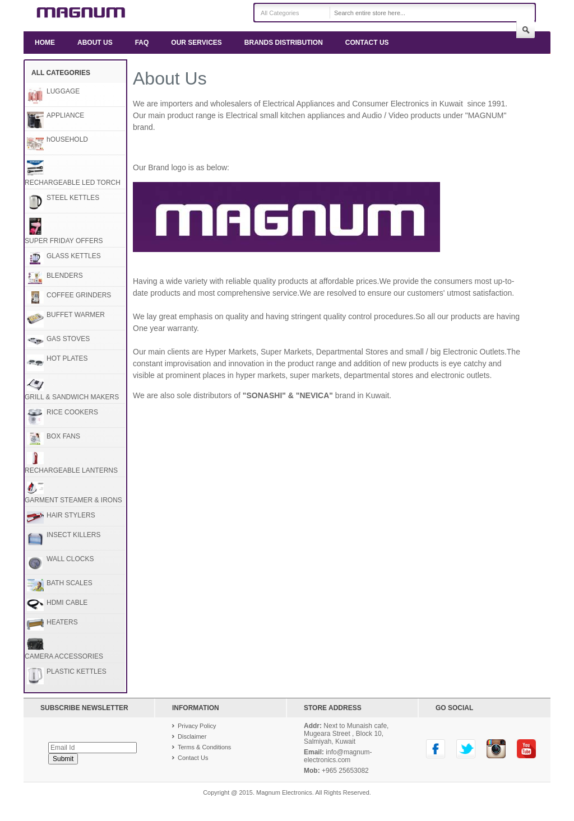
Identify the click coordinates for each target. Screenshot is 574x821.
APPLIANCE (65, 115)
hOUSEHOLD (67, 139)
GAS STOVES (68, 339)
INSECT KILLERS (73, 535)
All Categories (280, 13)
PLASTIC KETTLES (77, 671)
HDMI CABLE (67, 603)
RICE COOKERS (72, 412)
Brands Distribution (283, 42)
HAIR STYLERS (71, 515)
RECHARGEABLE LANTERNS (71, 470)
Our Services (196, 42)
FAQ (142, 42)
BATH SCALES (69, 583)
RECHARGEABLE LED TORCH (73, 182)
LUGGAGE (63, 91)
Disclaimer (192, 736)
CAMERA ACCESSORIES (64, 656)
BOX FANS (63, 436)
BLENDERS (65, 275)
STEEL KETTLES (73, 198)
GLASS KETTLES (74, 256)
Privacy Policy (197, 725)
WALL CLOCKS (70, 559)
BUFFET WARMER (76, 315)
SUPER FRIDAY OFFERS (64, 241)
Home (45, 42)
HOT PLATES (67, 358)
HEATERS (62, 622)
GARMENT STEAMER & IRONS (73, 500)
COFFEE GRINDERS (79, 295)
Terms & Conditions (204, 747)
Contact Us (367, 42)
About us (95, 42)
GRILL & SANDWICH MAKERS (72, 397)
